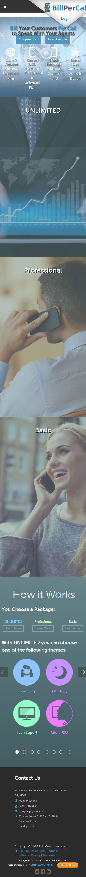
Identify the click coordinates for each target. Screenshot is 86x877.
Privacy (35, 855)
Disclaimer (50, 855)
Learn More (13, 628)
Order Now (67, 865)
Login (66, 19)
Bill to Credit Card (33, 850)
